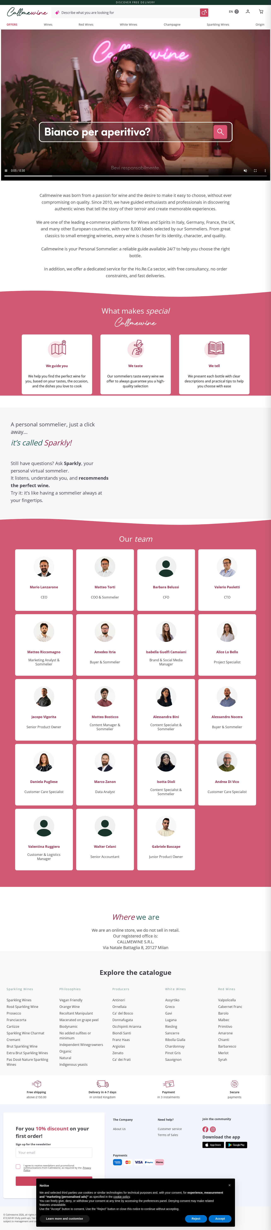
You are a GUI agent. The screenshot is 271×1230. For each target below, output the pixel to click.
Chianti (223, 1039)
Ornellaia (119, 1006)
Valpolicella (227, 1000)
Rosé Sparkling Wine (22, 1006)
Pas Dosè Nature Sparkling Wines (27, 1062)
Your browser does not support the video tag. (135, 105)
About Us (119, 1129)
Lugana (171, 1020)
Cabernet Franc (230, 1006)
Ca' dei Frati (121, 1059)
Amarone (225, 1033)
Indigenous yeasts (73, 1064)
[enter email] (54, 1152)
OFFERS (12, 24)
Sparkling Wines (218, 24)
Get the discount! (54, 1181)
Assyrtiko (172, 1000)
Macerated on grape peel (79, 1020)
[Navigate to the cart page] (261, 12)
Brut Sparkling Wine (22, 1046)
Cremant (13, 1039)
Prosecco (14, 1013)
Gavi (168, 1013)
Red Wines (86, 24)
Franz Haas (121, 1039)
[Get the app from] (213, 1145)
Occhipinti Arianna (126, 1026)
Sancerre (172, 1033)
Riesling (171, 1026)
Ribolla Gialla (175, 1039)
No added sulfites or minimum (75, 1035)
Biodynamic (68, 1026)
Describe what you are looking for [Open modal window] (87, 12)
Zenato (117, 1053)
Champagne (172, 24)
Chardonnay (174, 1046)
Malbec (223, 1020)
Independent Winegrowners (81, 1044)
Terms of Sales (168, 1135)
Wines (48, 24)
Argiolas (118, 1046)
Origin (260, 24)
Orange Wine (69, 1006)
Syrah (222, 1059)
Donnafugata (122, 1020)
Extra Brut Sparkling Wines (27, 1053)
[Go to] (205, 1129)
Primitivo (225, 1026)
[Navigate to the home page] (27, 12)
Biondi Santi (121, 1033)
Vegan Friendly (70, 1000)
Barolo (223, 1013)
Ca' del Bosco (122, 1013)
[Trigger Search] (204, 12)
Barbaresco (227, 1046)
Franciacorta (16, 1020)
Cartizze (13, 1026)
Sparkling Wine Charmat (25, 1033)
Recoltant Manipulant (76, 1013)
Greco (170, 1006)
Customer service (170, 1129)
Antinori (118, 1000)
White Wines (128, 24)
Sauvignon (173, 1059)
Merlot (223, 1053)
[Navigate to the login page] (248, 12)
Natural (65, 1058)
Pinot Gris (173, 1053)
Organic (65, 1051)
